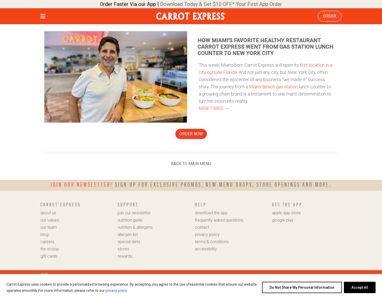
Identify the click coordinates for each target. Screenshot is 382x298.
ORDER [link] (329, 16)
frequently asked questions (219, 220)
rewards (125, 256)
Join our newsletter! (81, 184)
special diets (129, 241)
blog (44, 234)
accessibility (206, 248)
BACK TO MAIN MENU (191, 163)
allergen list (128, 234)
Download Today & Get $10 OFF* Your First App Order (221, 4)
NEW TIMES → (214, 108)
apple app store (286, 212)
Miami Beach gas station (273, 86)
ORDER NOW (191, 133)
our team (48, 227)
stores (123, 248)
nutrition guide (130, 220)
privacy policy (207, 234)
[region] (191, 286)
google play (282, 220)
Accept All (359, 287)
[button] (42, 16)
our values (49, 220)
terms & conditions (212, 241)
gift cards (48, 256)
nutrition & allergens (135, 227)
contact (202, 227)
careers (47, 241)
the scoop (49, 248)
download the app (211, 212)
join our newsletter (134, 212)
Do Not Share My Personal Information (302, 287)
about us (48, 212)
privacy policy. (117, 290)
